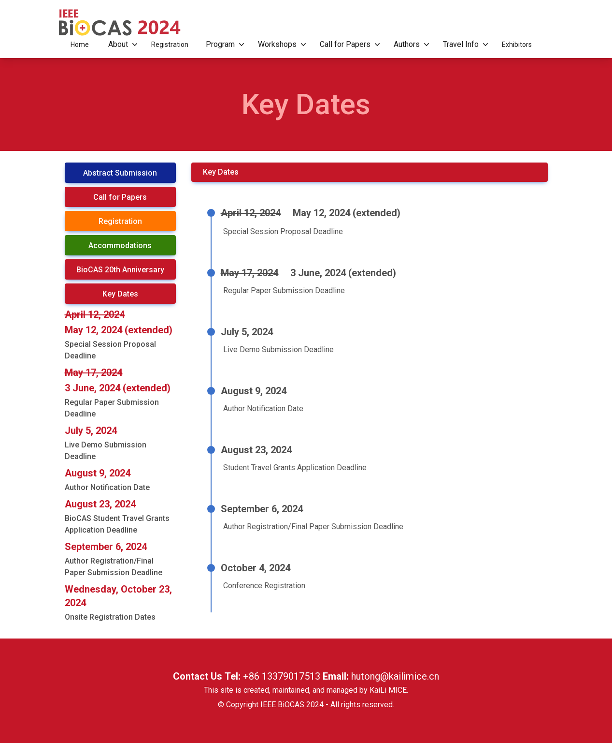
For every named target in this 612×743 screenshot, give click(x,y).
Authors (410, 44)
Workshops (280, 44)
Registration (169, 44)
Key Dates (120, 293)
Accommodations (120, 245)
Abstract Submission (120, 173)
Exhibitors (517, 44)
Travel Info (463, 44)
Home (80, 44)
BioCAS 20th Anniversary (120, 269)
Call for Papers (348, 44)
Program (223, 44)
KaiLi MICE (388, 690)
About (121, 44)
